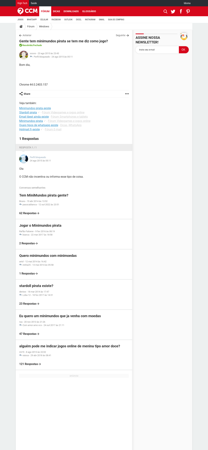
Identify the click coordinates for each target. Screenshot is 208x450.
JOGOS (20, 19)
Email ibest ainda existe (34, 116)
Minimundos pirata (31, 121)
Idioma (187, 3)
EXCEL (78, 19)
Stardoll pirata (28, 112)
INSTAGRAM (90, 19)
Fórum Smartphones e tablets (69, 116)
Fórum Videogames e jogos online (63, 112)
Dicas (56, 11)
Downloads (71, 11)
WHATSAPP (32, 19)
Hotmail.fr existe (29, 129)
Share (27, 93)
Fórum (45, 11)
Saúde (34, 3)
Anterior (27, 35)
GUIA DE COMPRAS (116, 19)
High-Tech (22, 3)
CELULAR (44, 19)
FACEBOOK (56, 19)
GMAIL (102, 19)
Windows (44, 26)
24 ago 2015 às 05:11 (62, 56)
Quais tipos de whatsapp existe (38, 125)
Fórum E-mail (53, 129)
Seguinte (120, 35)
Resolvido (27, 45)
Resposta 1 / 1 (28, 147)
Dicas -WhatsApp (71, 125)
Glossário (89, 11)
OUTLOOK (68, 19)
